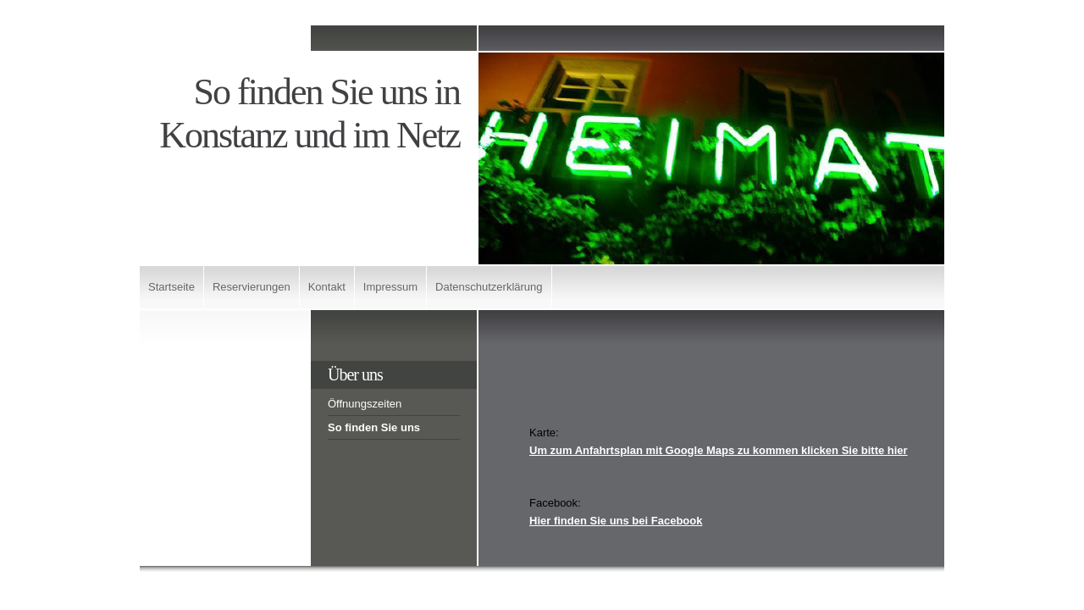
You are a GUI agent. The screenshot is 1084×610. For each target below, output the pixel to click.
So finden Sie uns (374, 427)
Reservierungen (251, 286)
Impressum (390, 286)
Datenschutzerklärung (488, 286)
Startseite (171, 286)
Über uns (355, 374)
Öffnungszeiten (364, 403)
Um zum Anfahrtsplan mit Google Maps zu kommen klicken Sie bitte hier (718, 450)
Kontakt (327, 286)
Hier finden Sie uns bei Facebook (615, 520)
